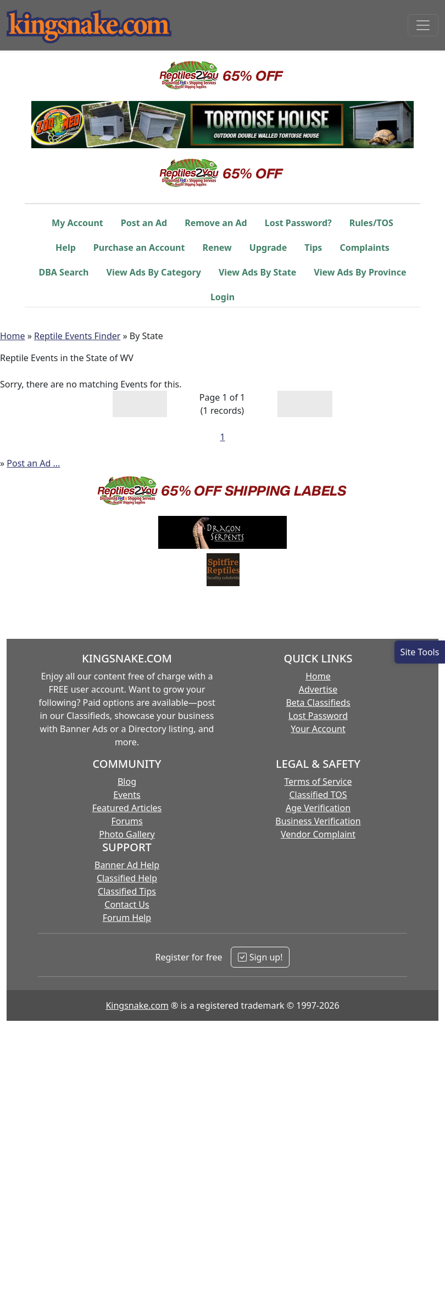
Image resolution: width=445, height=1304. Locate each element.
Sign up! (260, 957)
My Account (77, 223)
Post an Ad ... (33, 463)
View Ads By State (257, 272)
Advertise (318, 689)
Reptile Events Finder (77, 336)
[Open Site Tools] (419, 652)
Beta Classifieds (318, 702)
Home (12, 336)
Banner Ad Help (126, 865)
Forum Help (127, 918)
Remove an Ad (216, 223)
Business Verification (317, 821)
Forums (126, 821)
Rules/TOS (371, 223)
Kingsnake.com (136, 1005)
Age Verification (318, 808)
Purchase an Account (139, 247)
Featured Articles (127, 808)
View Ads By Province (360, 272)
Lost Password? (298, 223)
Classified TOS (318, 795)
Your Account (318, 729)
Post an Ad (144, 223)
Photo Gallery (127, 834)
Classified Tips (127, 891)
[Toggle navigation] (423, 25)
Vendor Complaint (318, 834)
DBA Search (64, 272)
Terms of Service (318, 781)
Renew (216, 247)
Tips (313, 247)
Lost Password (318, 716)
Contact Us (126, 904)
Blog (127, 781)
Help (65, 247)
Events (126, 795)
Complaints (365, 247)
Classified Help (127, 878)
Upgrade (268, 247)
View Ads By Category (154, 272)
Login (222, 297)
